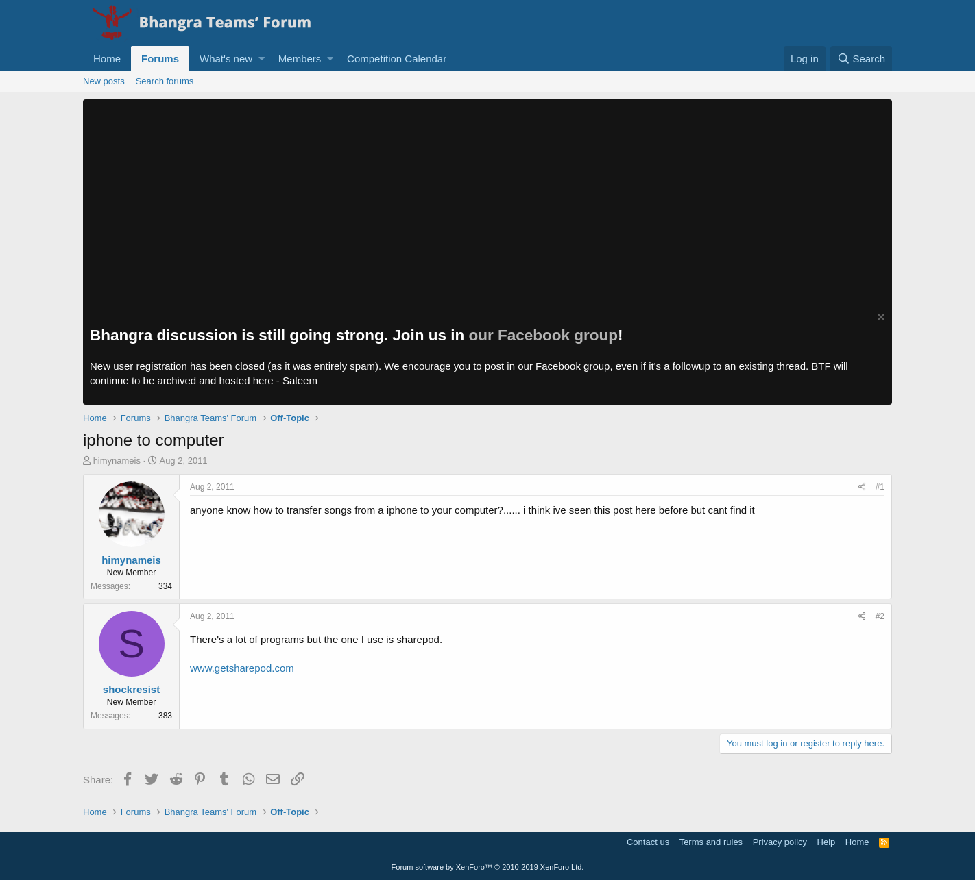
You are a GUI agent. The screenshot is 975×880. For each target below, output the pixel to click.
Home (107, 58)
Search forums (165, 81)
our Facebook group (543, 335)
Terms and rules (711, 842)
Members (300, 58)
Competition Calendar (396, 58)
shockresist (131, 689)
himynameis (117, 460)
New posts (104, 81)
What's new (226, 58)
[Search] (861, 58)
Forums (160, 58)
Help (826, 842)
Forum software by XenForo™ (488, 867)
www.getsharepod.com (242, 668)
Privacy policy (780, 842)
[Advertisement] (487, 202)
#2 (880, 616)
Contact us (648, 842)
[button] (261, 58)
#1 (880, 487)
